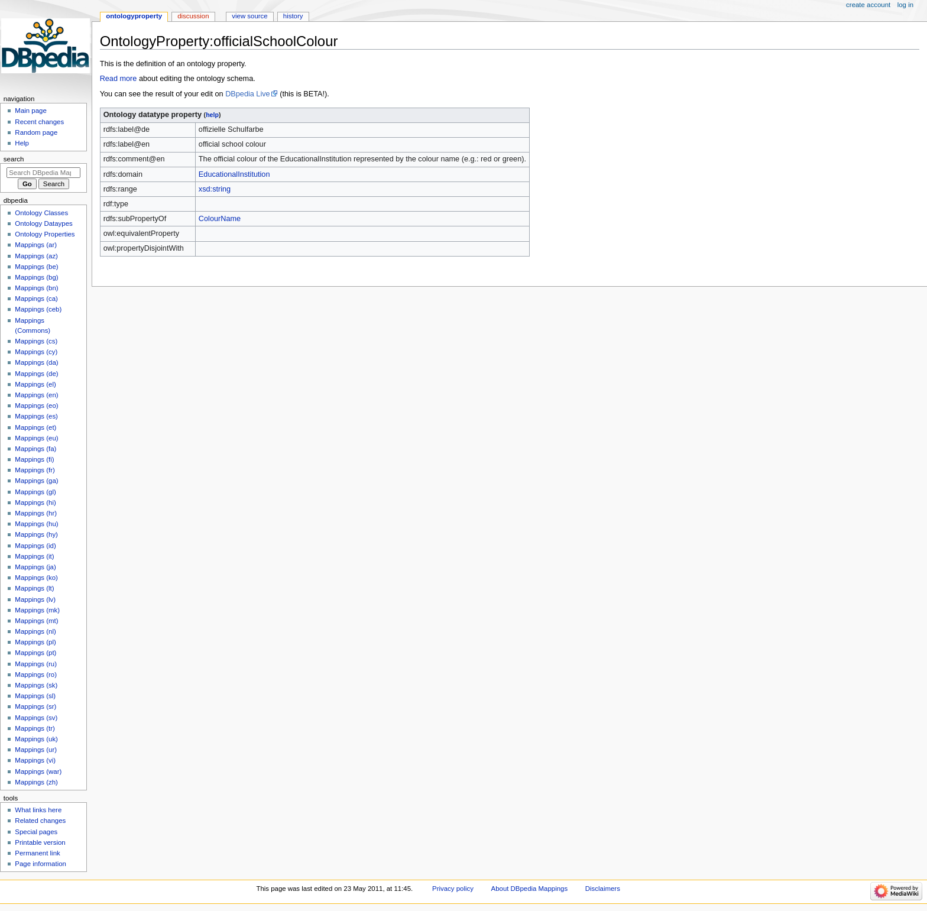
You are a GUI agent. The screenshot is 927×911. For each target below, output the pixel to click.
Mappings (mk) (37, 610)
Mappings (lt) (34, 588)
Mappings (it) (34, 556)
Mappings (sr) (35, 706)
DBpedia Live (247, 94)
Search (14, 159)
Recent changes (39, 121)
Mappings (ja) (35, 566)
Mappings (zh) (36, 782)
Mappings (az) (36, 256)
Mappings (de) (36, 373)
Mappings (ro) (36, 674)
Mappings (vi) (35, 760)
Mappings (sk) (36, 685)
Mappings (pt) (35, 652)
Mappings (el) (35, 384)
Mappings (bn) (36, 287)
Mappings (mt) (36, 620)
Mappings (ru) (36, 663)
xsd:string (215, 189)
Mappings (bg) (36, 277)
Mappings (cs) (36, 341)
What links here (38, 809)
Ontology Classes (41, 212)
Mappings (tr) (34, 728)
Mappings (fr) (34, 470)
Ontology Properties (44, 234)
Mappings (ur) (36, 749)
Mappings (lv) (35, 599)
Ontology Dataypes (43, 223)
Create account (868, 4)
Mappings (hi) (35, 502)
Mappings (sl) (35, 695)
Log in (905, 4)
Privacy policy (453, 888)
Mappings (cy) (36, 351)
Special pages (36, 831)
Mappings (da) (36, 362)
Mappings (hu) (36, 523)
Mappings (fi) (34, 459)
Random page (36, 132)
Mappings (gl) (35, 491)
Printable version (40, 842)
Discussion (193, 16)
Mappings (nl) (35, 631)
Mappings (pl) (35, 642)
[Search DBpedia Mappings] (43, 172)
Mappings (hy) (36, 534)
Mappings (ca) (36, 298)
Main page (31, 110)
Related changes (40, 820)
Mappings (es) (36, 416)
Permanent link (37, 853)
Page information (40, 863)
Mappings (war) (38, 771)
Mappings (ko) (36, 577)
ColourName (220, 219)
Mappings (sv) (36, 717)
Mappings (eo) (36, 405)
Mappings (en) (36, 394)
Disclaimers (602, 888)
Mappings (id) (35, 545)
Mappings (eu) (36, 438)
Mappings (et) (35, 427)
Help (22, 143)
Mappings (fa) (35, 448)
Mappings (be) (36, 266)
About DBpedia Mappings (529, 888)
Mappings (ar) (36, 244)
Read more (118, 78)
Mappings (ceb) (38, 309)
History (293, 16)
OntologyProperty (134, 16)
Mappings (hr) (36, 513)
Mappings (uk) (36, 739)
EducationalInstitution (234, 174)
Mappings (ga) (36, 480)
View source (249, 16)
